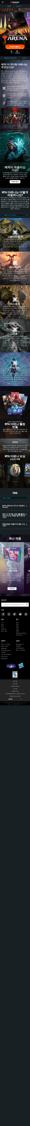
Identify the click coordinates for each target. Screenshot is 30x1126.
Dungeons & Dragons (20, 645)
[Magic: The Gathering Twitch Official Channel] (15, 614)
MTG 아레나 (4, 646)
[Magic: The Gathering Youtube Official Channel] (20, 614)
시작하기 (24, 58)
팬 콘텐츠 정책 (15, 691)
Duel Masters (20, 648)
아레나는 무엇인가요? (10, 58)
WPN (17, 631)
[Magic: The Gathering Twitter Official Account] (9, 614)
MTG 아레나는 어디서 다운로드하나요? (14, 506)
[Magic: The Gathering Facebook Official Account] (3, 614)
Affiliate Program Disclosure (21, 634)
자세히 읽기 (15, 182)
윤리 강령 (15, 683)
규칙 (2, 627)
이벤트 (9, 6)
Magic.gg (3, 648)
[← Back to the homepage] (15, 2)
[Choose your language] (15, 699)
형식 (2, 625)
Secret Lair (4, 656)
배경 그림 (4, 631)
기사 (2, 623)
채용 (17, 627)
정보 (17, 623)
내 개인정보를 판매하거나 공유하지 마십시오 (15, 693)
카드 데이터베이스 (6, 654)
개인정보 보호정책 (15, 686)
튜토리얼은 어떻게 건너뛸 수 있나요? (14, 525)
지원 (18, 6)
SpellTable (4, 658)
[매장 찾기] (27, 605)
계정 (17, 625)
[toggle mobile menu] (2, 2)
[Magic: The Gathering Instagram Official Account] (26, 614)
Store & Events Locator (5, 651)
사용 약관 (15, 681)
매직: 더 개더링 (5, 644)
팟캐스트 (3, 629)
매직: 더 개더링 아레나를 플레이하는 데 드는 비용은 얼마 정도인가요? (14, 515)
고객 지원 (15, 688)
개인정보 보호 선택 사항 (15, 696)
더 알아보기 (12, 588)
